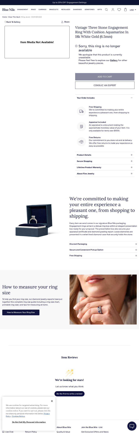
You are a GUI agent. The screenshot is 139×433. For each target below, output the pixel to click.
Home (4, 17)
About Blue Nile (64, 427)
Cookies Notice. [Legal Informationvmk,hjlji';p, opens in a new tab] (18, 416)
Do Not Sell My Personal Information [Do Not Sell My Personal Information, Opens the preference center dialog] (29, 422)
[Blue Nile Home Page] (8, 9)
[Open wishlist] (119, 9)
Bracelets (53, 9)
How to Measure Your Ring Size (21, 312)
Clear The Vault (14, 17)
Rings (33, 9)
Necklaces (65, 9)
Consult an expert (105, 85)
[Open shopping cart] (125, 9)
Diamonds (77, 9)
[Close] (52, 401)
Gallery (114, 60)
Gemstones (89, 9)
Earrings (42, 9)
